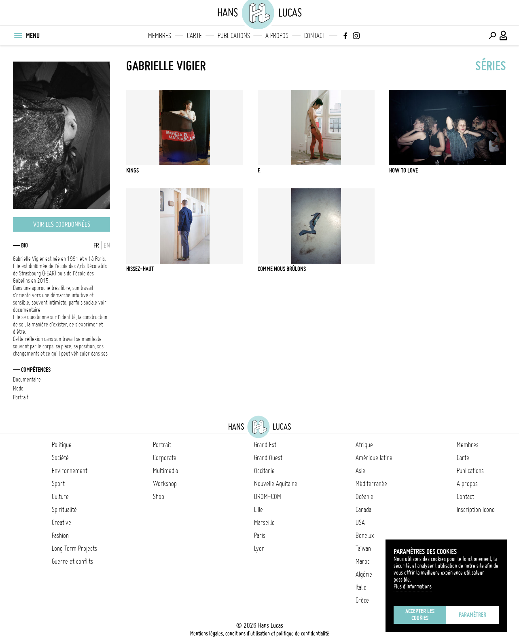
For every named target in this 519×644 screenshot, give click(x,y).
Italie (361, 587)
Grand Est (265, 445)
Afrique (364, 445)
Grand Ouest (268, 458)
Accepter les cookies (419, 615)
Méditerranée (371, 484)
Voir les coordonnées (61, 224)
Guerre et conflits (72, 561)
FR (96, 245)
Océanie (364, 497)
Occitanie (264, 471)
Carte (194, 36)
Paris (259, 535)
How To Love (403, 170)
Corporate (164, 458)
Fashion (60, 535)
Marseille (264, 522)
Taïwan (363, 548)
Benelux (365, 535)
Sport (58, 484)
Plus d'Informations (413, 586)
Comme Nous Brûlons (282, 269)
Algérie (364, 574)
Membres (159, 36)
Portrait (162, 445)
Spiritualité (64, 509)
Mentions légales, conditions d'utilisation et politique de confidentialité (259, 633)
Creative (61, 522)
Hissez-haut (140, 269)
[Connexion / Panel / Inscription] (503, 35)
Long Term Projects (74, 548)
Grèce (362, 600)
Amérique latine (374, 458)
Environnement (69, 471)
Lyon (259, 548)
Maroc (363, 561)
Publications (234, 36)
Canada (363, 509)
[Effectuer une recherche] (492, 35)
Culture (60, 497)
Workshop (165, 484)
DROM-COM (267, 497)
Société (60, 458)
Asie (360, 471)
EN (107, 245)
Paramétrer (472, 614)
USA (360, 522)
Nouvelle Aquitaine (275, 484)
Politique (62, 445)
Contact (314, 36)
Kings (132, 170)
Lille (258, 509)
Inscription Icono (476, 509)
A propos (276, 36)
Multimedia (165, 471)
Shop (158, 497)
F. (259, 170)
